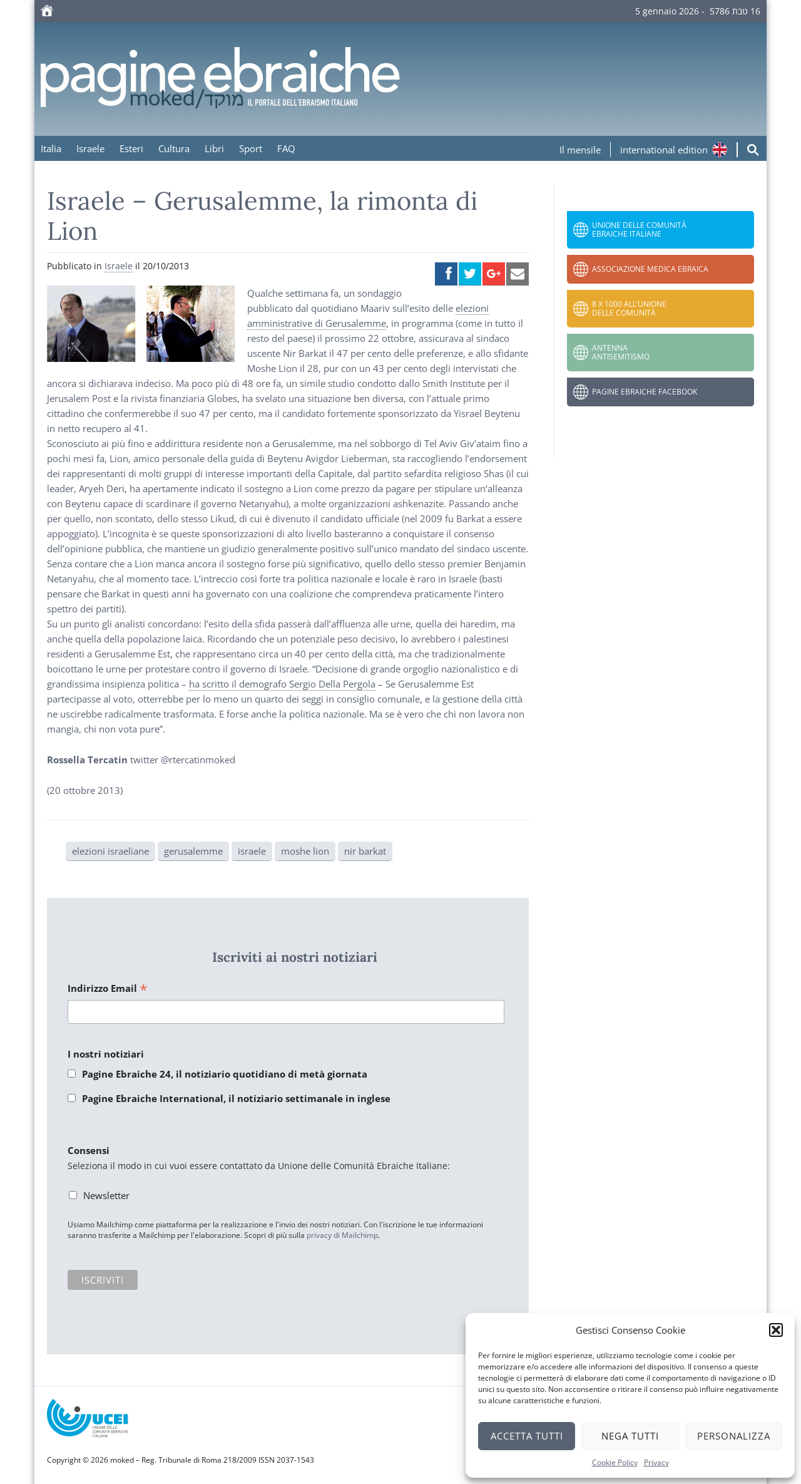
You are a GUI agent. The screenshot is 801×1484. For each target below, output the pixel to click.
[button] (776, 1330)
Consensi (89, 1150)
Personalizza (733, 1436)
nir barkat (365, 851)
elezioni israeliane (110, 851)
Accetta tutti (527, 1436)
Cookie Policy (615, 1462)
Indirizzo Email (108, 989)
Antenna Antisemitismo (621, 352)
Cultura (174, 148)
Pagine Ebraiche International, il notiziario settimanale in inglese (236, 1098)
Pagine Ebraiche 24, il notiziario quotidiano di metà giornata (224, 1074)
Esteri (131, 148)
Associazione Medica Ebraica (650, 269)
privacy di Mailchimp (342, 1235)
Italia (51, 148)
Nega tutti (630, 1436)
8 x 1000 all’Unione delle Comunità (629, 308)
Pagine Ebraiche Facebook (644, 391)
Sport (250, 148)
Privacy (656, 1462)
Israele (90, 148)
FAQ (286, 148)
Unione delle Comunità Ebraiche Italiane (639, 229)
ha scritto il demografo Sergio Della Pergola (282, 684)
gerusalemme (193, 851)
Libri (214, 148)
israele (252, 851)
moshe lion (305, 851)
